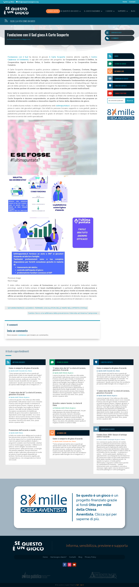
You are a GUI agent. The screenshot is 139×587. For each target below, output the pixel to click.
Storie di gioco (24, 397)
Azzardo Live (119, 71)
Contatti (132, 2)
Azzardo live (23, 371)
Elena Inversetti (14, 39)
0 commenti (115, 38)
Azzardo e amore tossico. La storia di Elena (67, 404)
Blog (133, 11)
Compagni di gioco (116, 32)
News (116, 56)
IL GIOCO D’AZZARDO (92, 11)
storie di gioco (120, 63)
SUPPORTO (122, 11)
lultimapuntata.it (63, 106)
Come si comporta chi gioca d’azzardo (24, 368)
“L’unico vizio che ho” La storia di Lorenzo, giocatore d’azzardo (25, 393)
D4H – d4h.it (80, 585)
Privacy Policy (90, 557)
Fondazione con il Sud (18, 57)
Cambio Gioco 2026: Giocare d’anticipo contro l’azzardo (112, 435)
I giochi (109, 11)
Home (125, 2)
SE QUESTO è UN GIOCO (69, 11)
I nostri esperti (121, 85)
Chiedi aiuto (53, 11)
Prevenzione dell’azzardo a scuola (22, 430)
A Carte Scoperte (57, 57)
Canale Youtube (120, 93)
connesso (22, 335)
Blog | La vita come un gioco (22, 21)
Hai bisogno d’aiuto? (58, 557)
